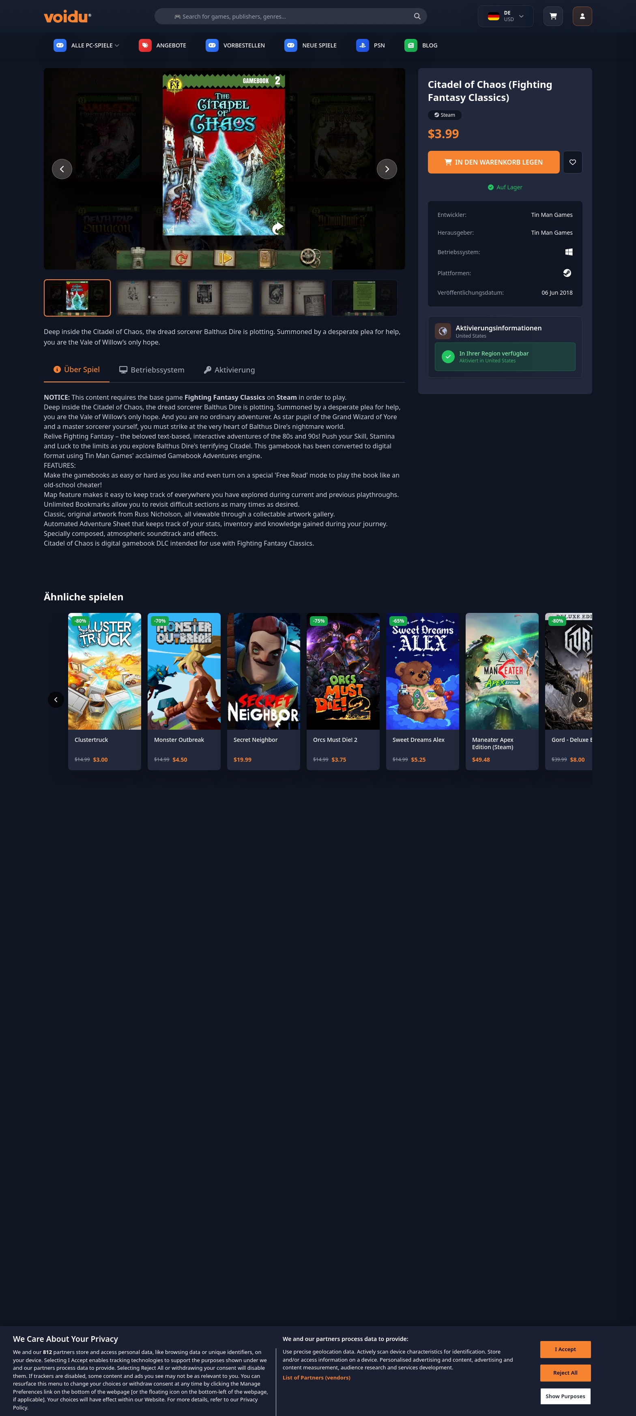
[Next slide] (387, 169)
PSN (370, 45)
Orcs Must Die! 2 (335, 739)
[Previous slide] (62, 169)
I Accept (565, 1356)
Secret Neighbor (256, 739)
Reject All (565, 1380)
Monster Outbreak (179, 739)
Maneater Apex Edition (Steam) (493, 743)
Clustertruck (91, 739)
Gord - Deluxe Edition (580, 739)
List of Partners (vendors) (316, 1385)
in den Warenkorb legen (494, 162)
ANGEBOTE (162, 45)
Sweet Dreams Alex (419, 739)
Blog (421, 45)
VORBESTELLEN (235, 45)
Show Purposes (565, 1403)
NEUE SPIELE (310, 45)
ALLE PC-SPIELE (86, 45)
